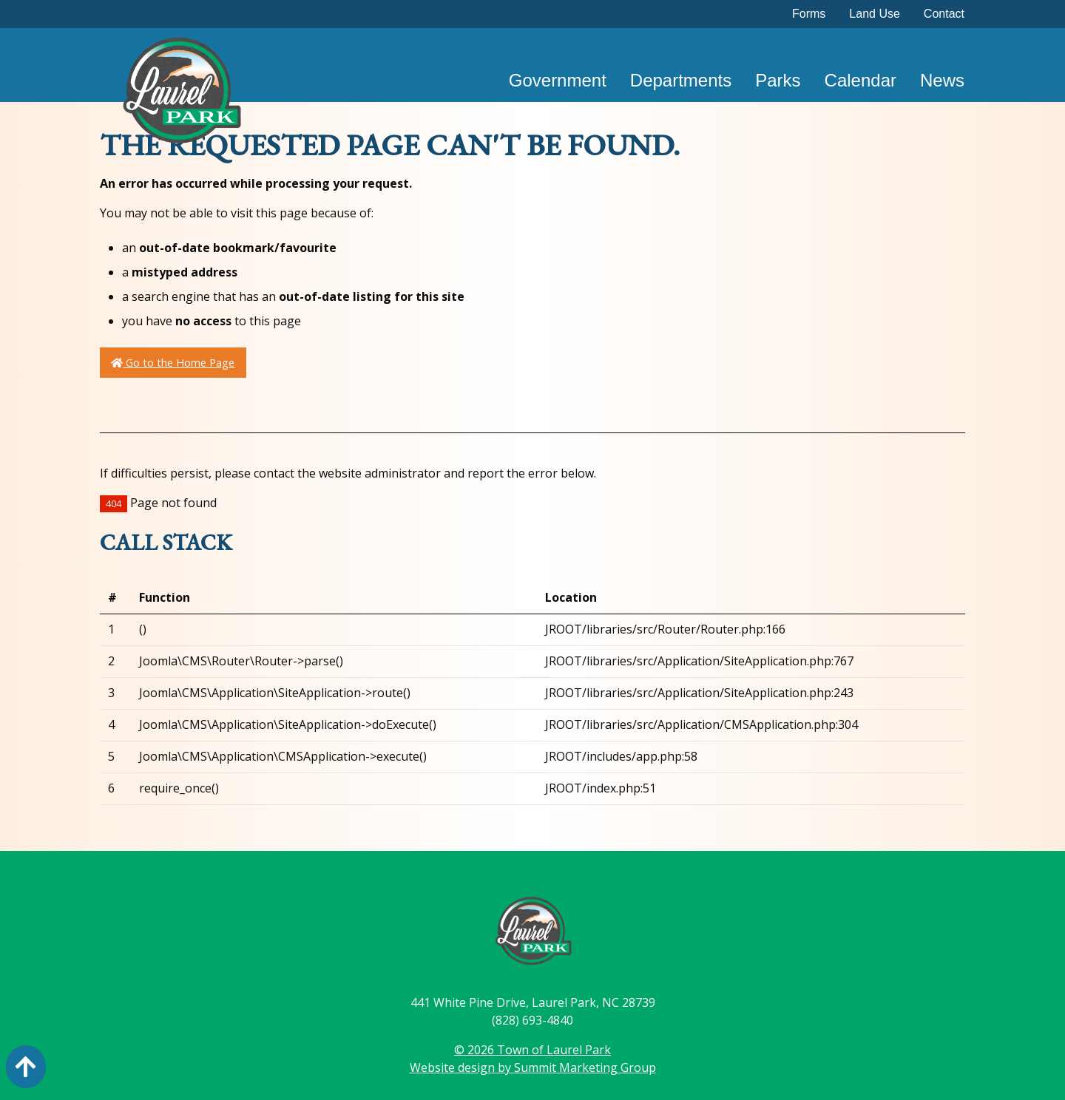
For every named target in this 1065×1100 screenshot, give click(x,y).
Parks (777, 80)
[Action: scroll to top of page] (26, 1066)
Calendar (860, 80)
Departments (680, 80)
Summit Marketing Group (585, 1067)
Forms (808, 13)
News (942, 80)
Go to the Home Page (172, 363)
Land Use (874, 13)
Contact (944, 13)
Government (557, 80)
